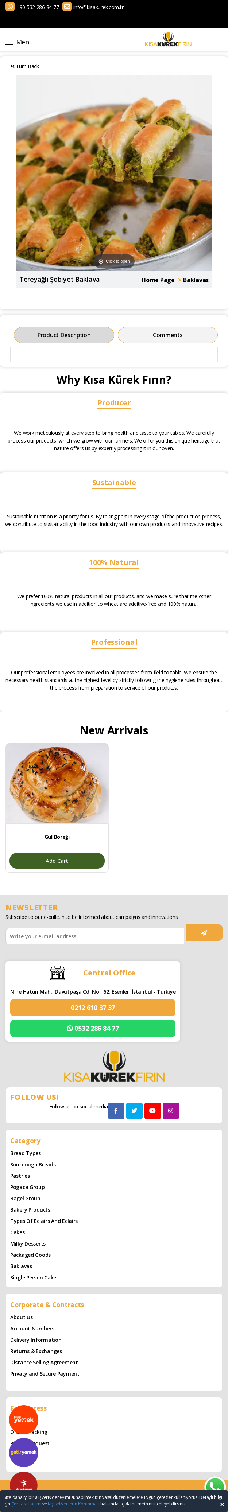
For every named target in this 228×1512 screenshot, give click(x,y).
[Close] (222, 1504)
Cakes (17, 1232)
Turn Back (24, 66)
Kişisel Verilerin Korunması (73, 1504)
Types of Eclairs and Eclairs (44, 1220)
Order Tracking (28, 1432)
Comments (168, 335)
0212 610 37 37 (93, 1007)
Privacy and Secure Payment (45, 1373)
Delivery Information (35, 1339)
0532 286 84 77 (93, 1028)
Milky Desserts (28, 1243)
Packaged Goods (30, 1254)
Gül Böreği (57, 836)
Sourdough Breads (33, 1164)
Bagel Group (25, 1198)
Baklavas (21, 1266)
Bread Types (25, 1153)
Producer (114, 403)
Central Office (109, 973)
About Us (21, 1317)
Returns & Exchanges (36, 1351)
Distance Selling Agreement (44, 1362)
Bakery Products (30, 1209)
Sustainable (114, 482)
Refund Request (30, 1443)
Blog (15, 1420)
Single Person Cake (33, 1277)
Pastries (20, 1175)
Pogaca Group (27, 1187)
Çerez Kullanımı (26, 1504)
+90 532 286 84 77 (37, 7)
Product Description (64, 335)
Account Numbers (32, 1328)
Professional (114, 642)
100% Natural (114, 562)
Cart (15, 1454)
